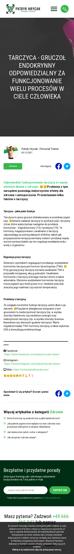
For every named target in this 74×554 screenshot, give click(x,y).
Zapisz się (60, 490)
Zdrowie (13, 166)
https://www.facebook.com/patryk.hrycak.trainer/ (32, 354)
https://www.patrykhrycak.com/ (31, 369)
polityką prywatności (52, 498)
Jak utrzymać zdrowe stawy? (21, 437)
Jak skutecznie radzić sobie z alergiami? (27, 432)
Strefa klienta (65, 9)
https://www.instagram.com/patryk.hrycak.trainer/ (32, 363)
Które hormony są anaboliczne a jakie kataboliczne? (33, 418)
